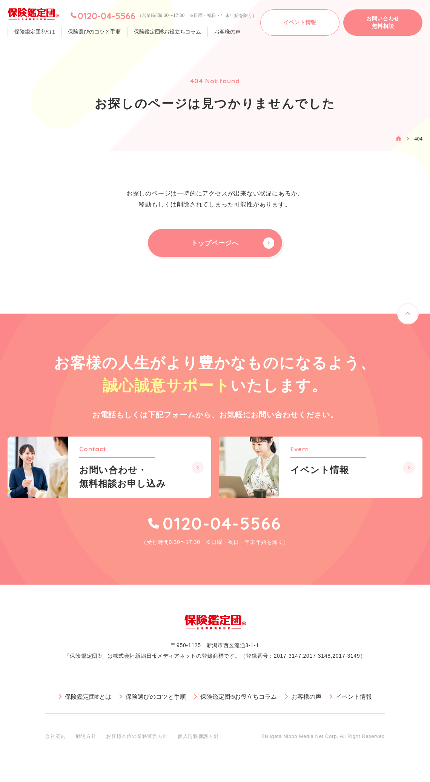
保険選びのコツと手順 (92, 32)
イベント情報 (354, 700)
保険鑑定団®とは (34, 32)
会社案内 (55, 740)
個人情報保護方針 (198, 740)
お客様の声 (223, 32)
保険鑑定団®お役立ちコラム (164, 32)
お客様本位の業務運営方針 (137, 740)
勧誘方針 (86, 740)
